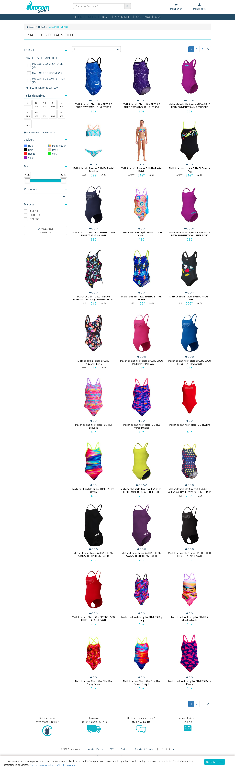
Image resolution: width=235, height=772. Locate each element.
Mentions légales (95, 749)
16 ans (36, 104)
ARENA (34, 211)
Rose (55, 150)
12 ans (53, 114)
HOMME (91, 16)
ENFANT (105, 16)
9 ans (28, 114)
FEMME (78, 16)
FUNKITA (35, 215)
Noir (30, 150)
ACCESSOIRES (123, 16)
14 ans (61, 114)
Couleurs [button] (45, 140)
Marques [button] (45, 204)
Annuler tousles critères (45, 230)
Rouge (31, 154)
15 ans (28, 123)
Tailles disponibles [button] (45, 96)
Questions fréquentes (144, 749)
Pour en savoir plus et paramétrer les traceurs (52, 765)
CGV (111, 749)
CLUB (158, 16)
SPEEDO (35, 219)
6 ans (53, 104)
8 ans (61, 104)
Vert (54, 154)
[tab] (45, 51)
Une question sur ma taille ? (39, 132)
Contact (124, 749)
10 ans (36, 114)
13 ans (44, 104)
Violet (31, 158)
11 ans (44, 114)
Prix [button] (45, 166)
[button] (45, 50)
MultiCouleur (59, 146)
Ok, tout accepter (214, 762)
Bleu (30, 146)
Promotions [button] (45, 189)
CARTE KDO (143, 16)
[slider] (27, 180)
